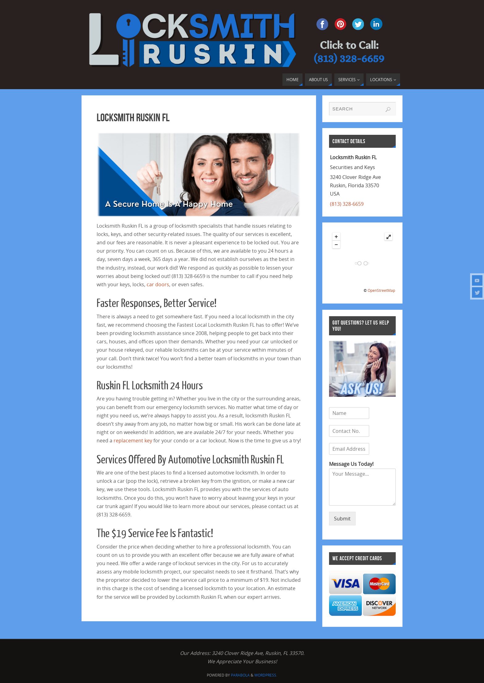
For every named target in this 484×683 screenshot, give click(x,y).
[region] (199, 174)
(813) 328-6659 (347, 204)
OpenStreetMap (381, 290)
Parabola (240, 675)
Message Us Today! (351, 464)
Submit (342, 518)
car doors (158, 284)
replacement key (133, 440)
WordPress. (265, 675)
